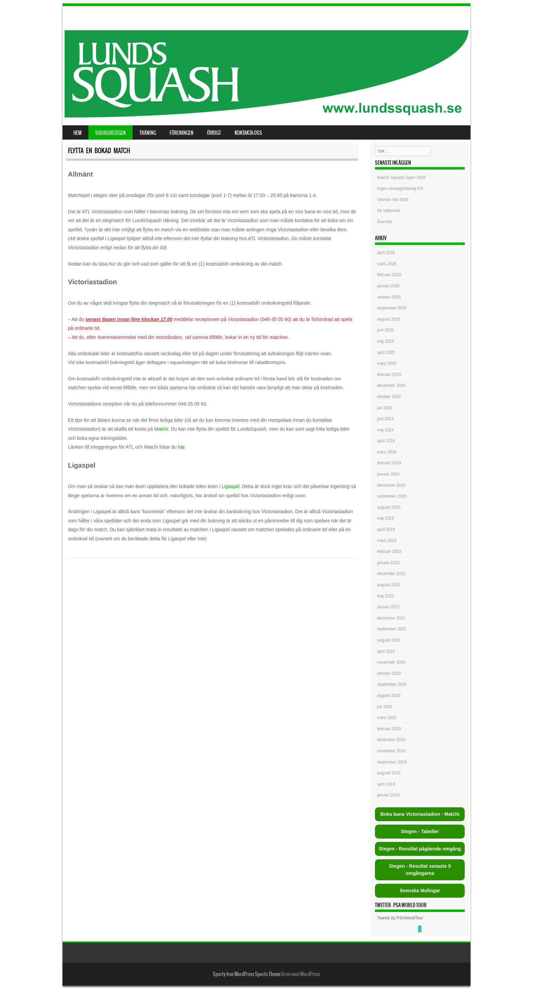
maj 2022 (385, 596)
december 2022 (391, 573)
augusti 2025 (388, 319)
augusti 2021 (388, 640)
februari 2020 (389, 728)
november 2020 (391, 662)
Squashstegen (110, 133)
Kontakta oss (248, 133)
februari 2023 (389, 551)
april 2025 (386, 352)
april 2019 (386, 784)
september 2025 (392, 308)
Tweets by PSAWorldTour (400, 918)
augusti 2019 (388, 773)
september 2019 (392, 762)
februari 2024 (389, 463)
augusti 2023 (388, 507)
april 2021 (386, 651)
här (181, 447)
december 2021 (391, 618)
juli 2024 (384, 408)
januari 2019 (388, 795)
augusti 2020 (388, 695)
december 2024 (391, 385)
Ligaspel (230, 486)
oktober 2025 (389, 297)
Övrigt (214, 133)
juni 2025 (385, 330)
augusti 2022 (388, 584)
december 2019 (391, 739)
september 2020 (392, 684)
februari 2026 (389, 274)
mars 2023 (386, 540)
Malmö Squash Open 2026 (402, 177)
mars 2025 (386, 363)
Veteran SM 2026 (393, 199)
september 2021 (392, 629)
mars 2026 (386, 264)
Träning (147, 133)
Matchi (161, 429)
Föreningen (181, 133)
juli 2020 (384, 706)
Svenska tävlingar (420, 890)
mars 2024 (386, 452)
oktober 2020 (389, 673)
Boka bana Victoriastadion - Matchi (419, 814)
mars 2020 (386, 717)
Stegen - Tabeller (420, 831)
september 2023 (392, 496)
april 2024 (386, 440)
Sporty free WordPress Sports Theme (246, 974)
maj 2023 (385, 518)
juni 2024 (385, 418)
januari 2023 (388, 562)
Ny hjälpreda (388, 210)
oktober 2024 (389, 396)
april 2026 (386, 252)
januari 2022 (388, 607)
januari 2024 (388, 474)
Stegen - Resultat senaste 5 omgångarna (420, 869)
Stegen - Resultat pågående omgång (420, 848)
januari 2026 (388, 286)
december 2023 (391, 485)
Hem (77, 133)
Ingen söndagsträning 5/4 (400, 188)
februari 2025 (389, 374)
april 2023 (386, 529)
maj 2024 (385, 430)
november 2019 (391, 751)
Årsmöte (384, 221)
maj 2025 (385, 341)
